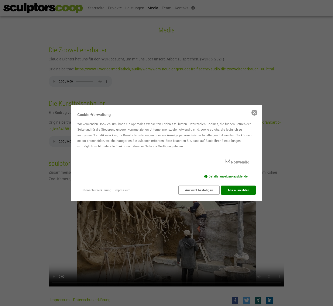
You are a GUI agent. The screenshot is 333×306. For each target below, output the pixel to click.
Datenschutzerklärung (95, 190)
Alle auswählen (238, 190)
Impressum (122, 190)
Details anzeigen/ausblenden (229, 176)
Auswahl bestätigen (199, 190)
